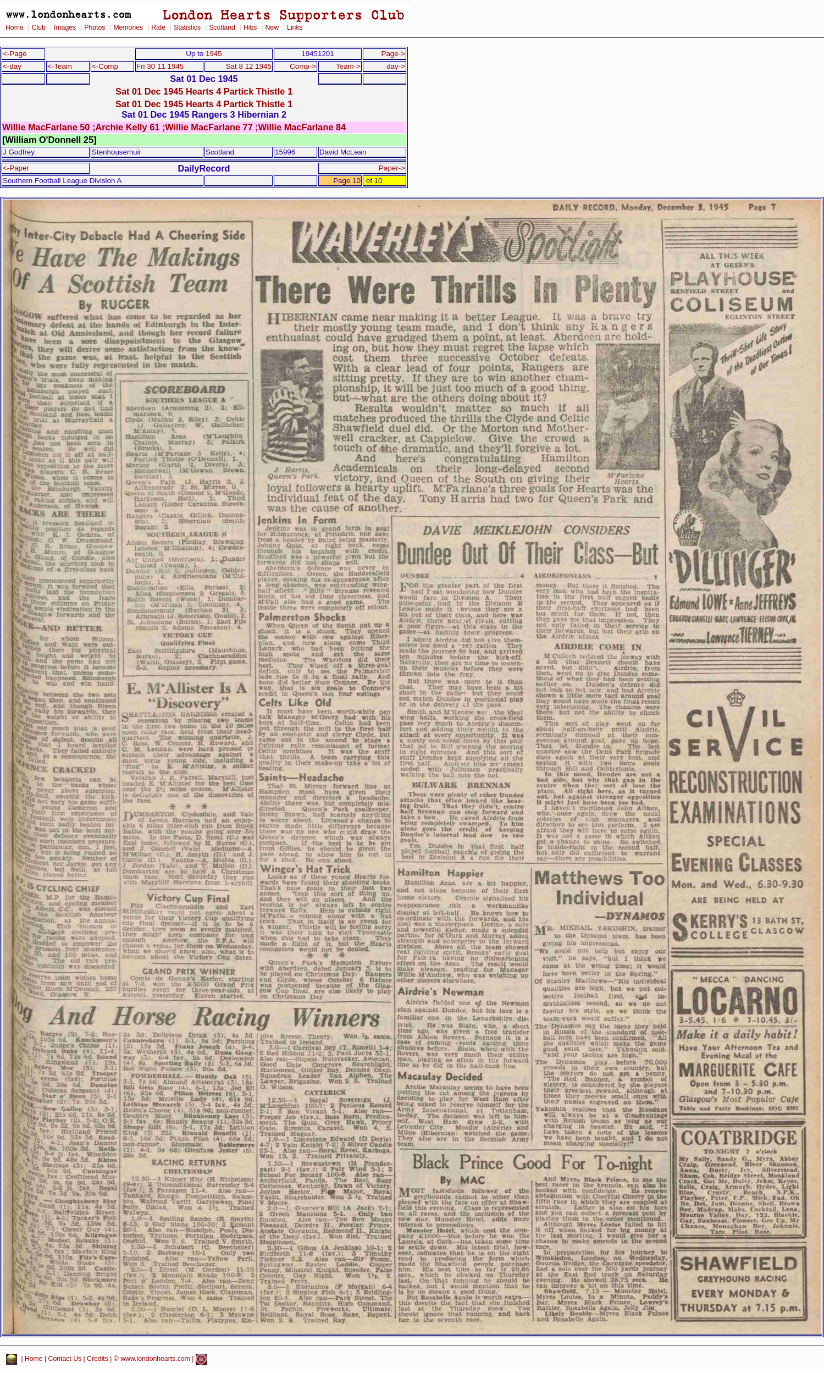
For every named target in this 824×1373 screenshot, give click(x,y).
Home (14, 27)
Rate (158, 27)
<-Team (59, 66)
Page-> (393, 53)
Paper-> (392, 168)
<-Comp (105, 66)
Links (295, 27)
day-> (395, 66)
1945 (214, 53)
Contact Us (65, 1359)
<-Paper (16, 168)
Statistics (187, 27)
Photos (94, 27)
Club (39, 27)
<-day (12, 66)
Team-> (348, 66)
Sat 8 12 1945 (249, 66)
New (272, 27)
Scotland (222, 27)
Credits (97, 1359)
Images (65, 27)
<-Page (15, 53)
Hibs (250, 27)
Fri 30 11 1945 (160, 66)
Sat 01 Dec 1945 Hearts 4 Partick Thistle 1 (203, 91)
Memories (128, 27)
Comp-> (303, 66)
